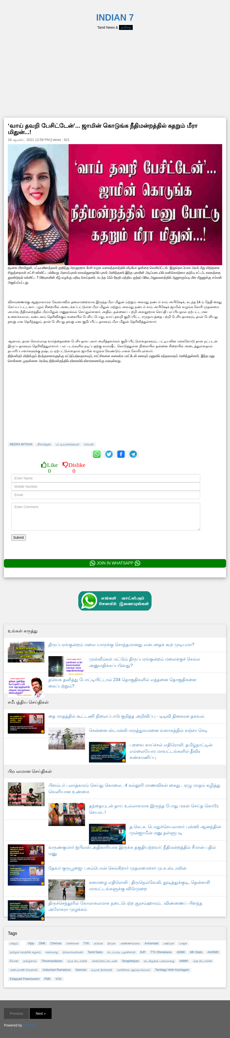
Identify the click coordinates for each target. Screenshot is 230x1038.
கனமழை (52, 952)
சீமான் (14, 961)
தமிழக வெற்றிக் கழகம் (25, 952)
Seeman (81, 970)
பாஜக (183, 943)
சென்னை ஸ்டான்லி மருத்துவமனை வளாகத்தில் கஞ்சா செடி (148, 730)
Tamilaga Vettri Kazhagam (172, 970)
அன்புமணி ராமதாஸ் (24, 970)
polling (126, 27)
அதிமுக (168, 943)
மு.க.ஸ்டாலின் (77, 961)
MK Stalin (196, 952)
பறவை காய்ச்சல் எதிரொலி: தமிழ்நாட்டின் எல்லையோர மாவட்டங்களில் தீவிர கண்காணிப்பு (171, 751)
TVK (86, 943)
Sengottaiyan (130, 961)
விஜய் (14, 943)
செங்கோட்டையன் (104, 961)
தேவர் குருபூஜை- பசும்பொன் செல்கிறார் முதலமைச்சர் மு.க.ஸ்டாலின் (117, 868)
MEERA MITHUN (21, 444)
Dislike (74, 468)
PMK (47, 979)
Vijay (31, 943)
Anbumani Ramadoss (57, 970)
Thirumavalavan (52, 961)
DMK (42, 943)
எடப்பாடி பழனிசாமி (121, 952)
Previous (16, 1013)
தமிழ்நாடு (30, 961)
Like (49, 468)
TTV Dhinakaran (161, 952)
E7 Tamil (29, 1025)
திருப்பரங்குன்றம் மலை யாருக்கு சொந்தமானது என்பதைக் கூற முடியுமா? (121, 644)
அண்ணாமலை (130, 943)
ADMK (181, 952)
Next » (40, 1013)
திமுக (111, 943)
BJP (143, 952)
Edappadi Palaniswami (24, 979)
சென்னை (72, 943)
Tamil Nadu (95, 952)
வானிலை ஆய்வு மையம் (133, 970)
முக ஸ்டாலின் (202, 961)
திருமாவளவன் (73, 952)
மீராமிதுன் (44, 444)
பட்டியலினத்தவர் (67, 444)
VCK (58, 979)
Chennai (55, 943)
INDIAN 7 (115, 18)
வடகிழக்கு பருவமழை (159, 961)
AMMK (183, 961)
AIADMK (213, 952)
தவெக (98, 943)
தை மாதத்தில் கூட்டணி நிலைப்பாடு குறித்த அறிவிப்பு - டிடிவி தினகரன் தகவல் (126, 716)
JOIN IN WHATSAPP (115, 563)
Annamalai (151, 943)
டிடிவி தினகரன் (101, 970)
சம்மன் (89, 444)
